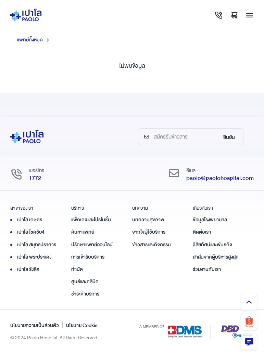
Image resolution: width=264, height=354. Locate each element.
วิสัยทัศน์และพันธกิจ (212, 244)
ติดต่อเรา (202, 232)
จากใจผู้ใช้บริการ (148, 232)
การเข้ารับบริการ (87, 257)
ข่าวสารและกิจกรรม (151, 244)
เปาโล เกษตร (29, 219)
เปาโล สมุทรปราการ (36, 244)
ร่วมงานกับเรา (207, 269)
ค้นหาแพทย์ (82, 232)
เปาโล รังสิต (28, 269)
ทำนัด (77, 269)
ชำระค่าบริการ (85, 294)
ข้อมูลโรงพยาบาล (210, 219)
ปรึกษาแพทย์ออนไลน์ (92, 244)
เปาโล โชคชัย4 (31, 232)
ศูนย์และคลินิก (85, 281)
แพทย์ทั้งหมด (30, 40)
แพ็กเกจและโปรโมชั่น (91, 219)
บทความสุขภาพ (148, 219)
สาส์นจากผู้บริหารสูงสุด (216, 257)
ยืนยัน (229, 137)
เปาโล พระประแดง (34, 257)
